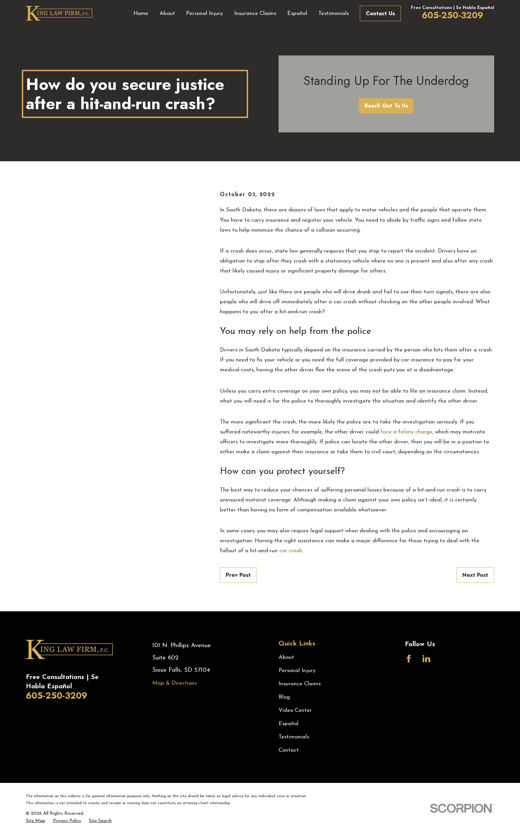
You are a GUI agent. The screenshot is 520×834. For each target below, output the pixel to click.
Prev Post (238, 575)
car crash (290, 551)
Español (288, 723)
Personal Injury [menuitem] (204, 13)
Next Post (475, 575)
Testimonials (294, 737)
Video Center (295, 710)
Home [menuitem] (140, 13)
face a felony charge (406, 432)
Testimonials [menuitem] (333, 13)
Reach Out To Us (386, 106)
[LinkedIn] (426, 658)
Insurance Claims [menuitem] (255, 13)
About (286, 657)
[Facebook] (409, 658)
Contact (289, 750)
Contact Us (380, 13)
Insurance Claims (300, 684)
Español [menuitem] (297, 13)
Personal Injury (297, 670)
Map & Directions (174, 683)
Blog (284, 697)
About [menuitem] (167, 13)
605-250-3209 (452, 15)
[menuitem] (35, 821)
